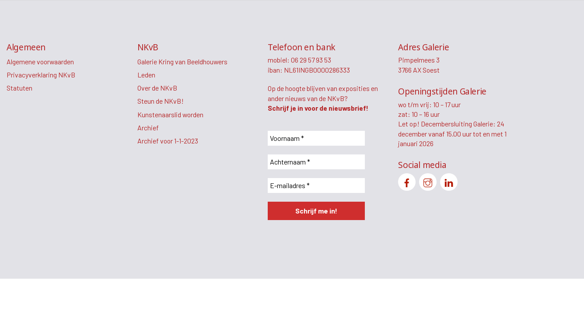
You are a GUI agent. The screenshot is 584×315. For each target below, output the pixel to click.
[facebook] (407, 181)
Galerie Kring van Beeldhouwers (182, 61)
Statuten (19, 88)
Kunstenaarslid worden (170, 114)
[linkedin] (449, 181)
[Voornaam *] (316, 138)
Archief (148, 127)
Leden (146, 74)
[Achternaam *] (316, 161)
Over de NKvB (157, 88)
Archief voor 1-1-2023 (167, 140)
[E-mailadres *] (316, 185)
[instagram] (428, 181)
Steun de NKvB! (160, 101)
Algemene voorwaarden (40, 61)
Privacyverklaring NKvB (41, 74)
